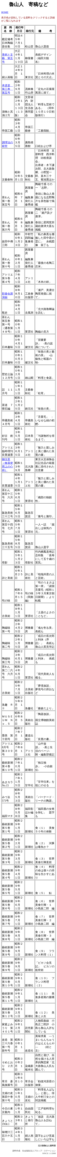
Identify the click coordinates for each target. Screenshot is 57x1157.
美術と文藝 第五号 (7, 58)
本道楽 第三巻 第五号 (7, 89)
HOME (4, 12)
